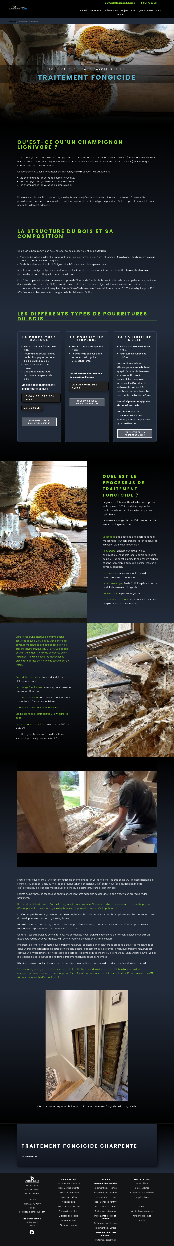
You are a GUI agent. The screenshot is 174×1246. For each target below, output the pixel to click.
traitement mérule (71, 944)
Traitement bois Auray (105, 1211)
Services (94, 11)
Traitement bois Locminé (105, 1206)
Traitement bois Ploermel (105, 1188)
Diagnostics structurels (126, 544)
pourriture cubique (64, 177)
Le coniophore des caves (39, 398)
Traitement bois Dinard (105, 1227)
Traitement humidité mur (69, 1206)
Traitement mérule (68, 1197)
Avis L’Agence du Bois (142, 11)
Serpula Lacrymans (28, 274)
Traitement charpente (68, 1188)
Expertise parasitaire (68, 1215)
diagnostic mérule (116, 197)
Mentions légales (32, 1222)
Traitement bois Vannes (105, 1192)
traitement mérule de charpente (42, 652)
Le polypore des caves (84, 387)
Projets (124, 11)
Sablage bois (68, 1201)
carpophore (128, 577)
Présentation (111, 11)
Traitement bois (68, 1220)
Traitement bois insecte (68, 1183)
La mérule (32, 408)
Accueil (83, 11)
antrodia (142, 1220)
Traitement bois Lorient (105, 1197)
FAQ (158, 11)
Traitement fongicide (69, 1192)
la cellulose (41, 883)
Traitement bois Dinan (105, 1240)
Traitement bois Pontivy (105, 1201)
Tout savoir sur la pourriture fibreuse (87, 402)
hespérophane (142, 1197)
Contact (120, 15)
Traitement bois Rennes (105, 1223)
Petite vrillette (142, 1183)
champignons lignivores (118, 161)
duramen (22, 284)
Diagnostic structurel (69, 1211)
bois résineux (79, 251)
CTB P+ (54, 713)
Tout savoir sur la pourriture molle (135, 434)
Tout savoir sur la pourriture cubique (39, 422)
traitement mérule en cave (30, 656)
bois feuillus (99, 251)
